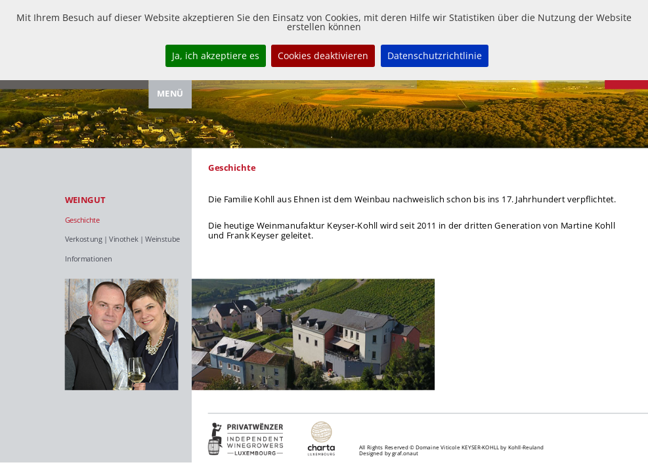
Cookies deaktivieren (323, 55)
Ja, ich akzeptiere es (215, 55)
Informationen (88, 259)
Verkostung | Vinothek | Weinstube (122, 239)
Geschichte (82, 220)
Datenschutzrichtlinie (434, 55)
